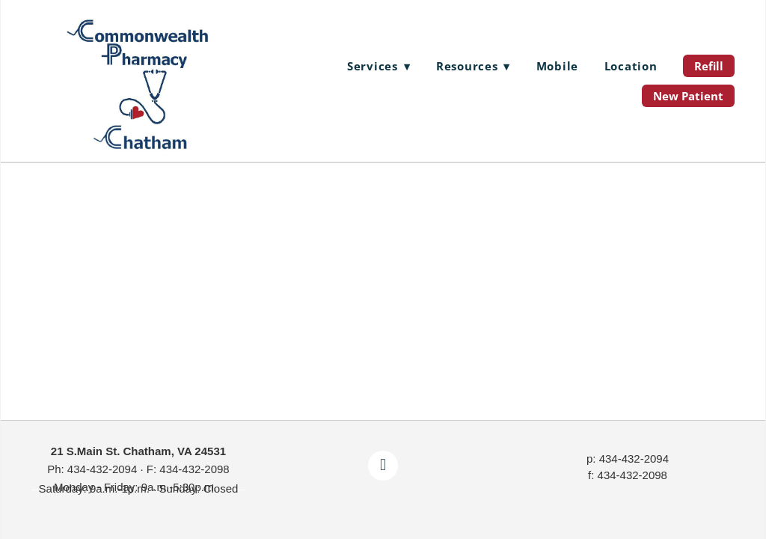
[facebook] (383, 466)
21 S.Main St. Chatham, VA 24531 (138, 451)
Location (631, 66)
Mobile (557, 66)
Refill (708, 66)
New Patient (688, 96)
